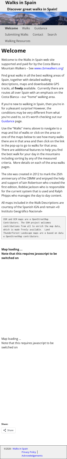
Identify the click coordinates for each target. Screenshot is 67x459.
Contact (38, 34)
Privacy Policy (29, 452)
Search (52, 34)
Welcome (11, 28)
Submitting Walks (16, 34)
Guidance (40, 28)
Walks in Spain (20, 448)
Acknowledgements (32, 455)
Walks (26, 28)
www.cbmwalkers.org (48, 68)
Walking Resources (17, 41)
